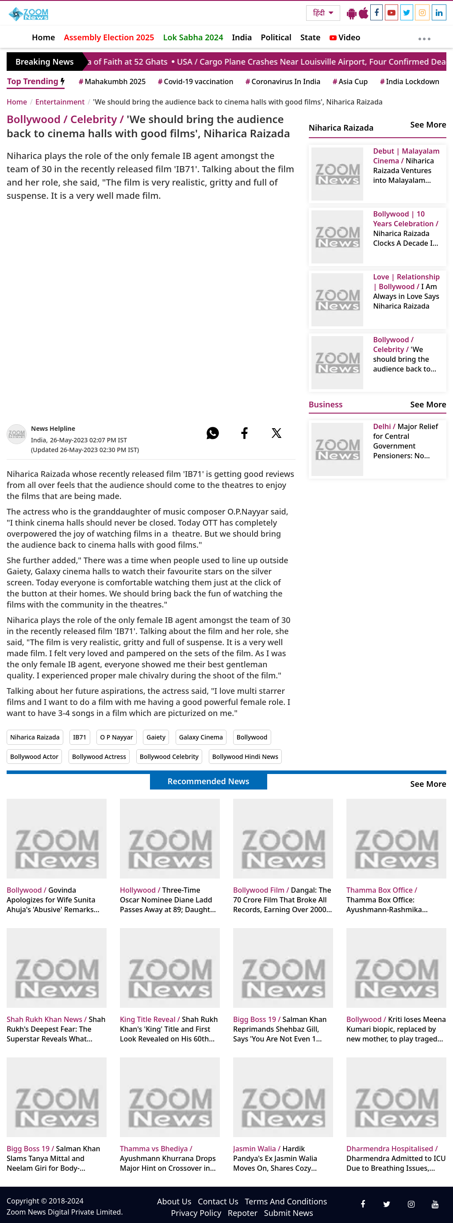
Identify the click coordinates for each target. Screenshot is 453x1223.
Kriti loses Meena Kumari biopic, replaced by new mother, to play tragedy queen (396, 1029)
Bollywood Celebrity (169, 756)
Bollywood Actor (34, 756)
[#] (212, 433)
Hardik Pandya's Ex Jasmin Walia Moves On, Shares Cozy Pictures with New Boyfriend (281, 1158)
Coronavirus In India (282, 81)
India (242, 37)
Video (345, 37)
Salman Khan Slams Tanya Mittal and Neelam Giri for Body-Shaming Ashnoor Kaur (53, 1158)
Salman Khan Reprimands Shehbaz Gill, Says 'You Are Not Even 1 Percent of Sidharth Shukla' (280, 1029)
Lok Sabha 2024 (193, 37)
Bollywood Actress (99, 756)
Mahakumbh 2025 (111, 81)
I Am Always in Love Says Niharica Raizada (406, 291)
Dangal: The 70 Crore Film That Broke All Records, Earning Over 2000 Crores (282, 899)
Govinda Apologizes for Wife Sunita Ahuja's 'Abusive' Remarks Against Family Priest (51, 899)
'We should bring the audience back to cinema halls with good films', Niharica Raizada (402, 354)
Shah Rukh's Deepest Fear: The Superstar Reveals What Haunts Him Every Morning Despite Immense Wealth (56, 1029)
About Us (174, 1201)
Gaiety (155, 737)
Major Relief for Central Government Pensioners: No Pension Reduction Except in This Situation (405, 441)
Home (43, 37)
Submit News (288, 1213)
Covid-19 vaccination (195, 81)
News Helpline (53, 428)
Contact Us (218, 1201)
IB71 (79, 737)
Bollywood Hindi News (245, 756)
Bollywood (252, 737)
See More (428, 124)
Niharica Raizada (35, 737)
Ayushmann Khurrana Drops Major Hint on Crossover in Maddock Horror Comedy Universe (168, 1158)
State (310, 37)
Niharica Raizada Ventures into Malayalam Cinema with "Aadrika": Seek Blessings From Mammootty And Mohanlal (406, 165)
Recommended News (209, 781)
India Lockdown (409, 81)
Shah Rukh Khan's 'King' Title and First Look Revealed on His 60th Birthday (169, 1029)
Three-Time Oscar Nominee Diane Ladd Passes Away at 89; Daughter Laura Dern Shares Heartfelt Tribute (168, 899)
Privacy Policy (196, 1213)
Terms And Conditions (286, 1201)
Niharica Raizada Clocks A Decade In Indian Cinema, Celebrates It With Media (405, 228)
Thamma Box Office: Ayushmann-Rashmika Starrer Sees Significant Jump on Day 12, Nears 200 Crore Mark (395, 899)
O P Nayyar (116, 737)
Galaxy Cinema (201, 737)
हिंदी (319, 13)
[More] (424, 36)
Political (276, 37)
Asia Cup (349, 81)
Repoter (242, 1213)
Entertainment (59, 102)
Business (326, 404)
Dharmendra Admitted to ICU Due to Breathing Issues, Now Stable (396, 1158)
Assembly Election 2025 (109, 37)
